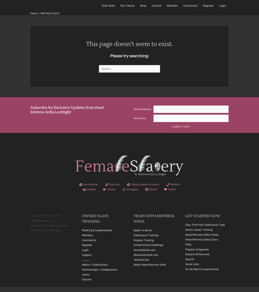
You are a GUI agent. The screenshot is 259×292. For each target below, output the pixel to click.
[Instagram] (150, 189)
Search (189, 264)
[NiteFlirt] (88, 189)
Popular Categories (197, 254)
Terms (47, 230)
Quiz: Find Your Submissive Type (205, 229)
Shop (144, 5)
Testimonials (141, 264)
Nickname (140, 118)
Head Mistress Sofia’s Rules (202, 239)
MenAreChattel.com (146, 259)
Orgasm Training (144, 245)
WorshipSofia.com (144, 255)
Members (172, 5)
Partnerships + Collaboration (100, 274)
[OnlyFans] (122, 184)
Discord (87, 284)
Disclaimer (36, 230)
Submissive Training (146, 240)
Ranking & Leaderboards (97, 235)
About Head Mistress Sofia (150, 269)
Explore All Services (197, 259)
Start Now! (109, 5)
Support (87, 259)
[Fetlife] (129, 194)
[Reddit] (172, 189)
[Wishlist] (108, 189)
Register (208, 5)
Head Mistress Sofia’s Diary (201, 244)
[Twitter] (128, 189)
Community (191, 5)
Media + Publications (95, 269)
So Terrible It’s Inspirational (202, 274)
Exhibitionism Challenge (149, 250)
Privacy (56, 235)
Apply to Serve (143, 235)
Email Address (142, 109)
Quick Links (192, 269)
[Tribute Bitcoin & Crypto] (154, 184)
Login (222, 5)
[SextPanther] (98, 184)
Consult (157, 5)
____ (86, 264)
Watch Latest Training (199, 234)
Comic (86, 279)
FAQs (188, 249)
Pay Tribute (128, 5)
